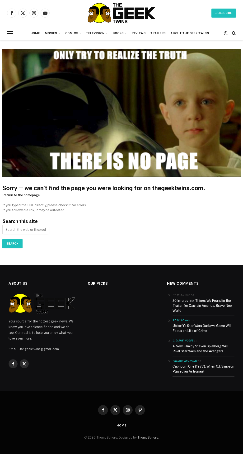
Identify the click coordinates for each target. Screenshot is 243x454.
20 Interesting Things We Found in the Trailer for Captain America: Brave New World (203, 305)
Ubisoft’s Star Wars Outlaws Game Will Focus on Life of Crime (202, 328)
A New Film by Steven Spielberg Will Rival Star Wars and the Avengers (200, 348)
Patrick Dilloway (185, 361)
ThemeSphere (147, 437)
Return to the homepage (21, 195)
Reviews (138, 33)
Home (35, 33)
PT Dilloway (181, 320)
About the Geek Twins (189, 33)
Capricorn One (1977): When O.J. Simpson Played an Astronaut (203, 368)
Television (95, 33)
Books (118, 33)
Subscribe (223, 13)
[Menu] (10, 33)
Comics (71, 33)
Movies (51, 33)
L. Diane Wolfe (183, 340)
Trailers (158, 33)
